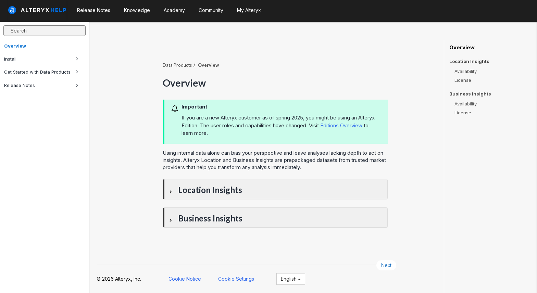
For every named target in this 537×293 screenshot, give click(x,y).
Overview (15, 46)
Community (211, 10)
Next (388, 265)
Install (41, 59)
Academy (174, 10)
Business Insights (470, 94)
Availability (465, 71)
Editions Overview (343, 125)
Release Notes (41, 85)
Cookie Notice (186, 278)
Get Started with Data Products (41, 72)
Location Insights (469, 61)
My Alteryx (249, 10)
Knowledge (137, 10)
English (292, 278)
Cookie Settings (237, 278)
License (462, 80)
